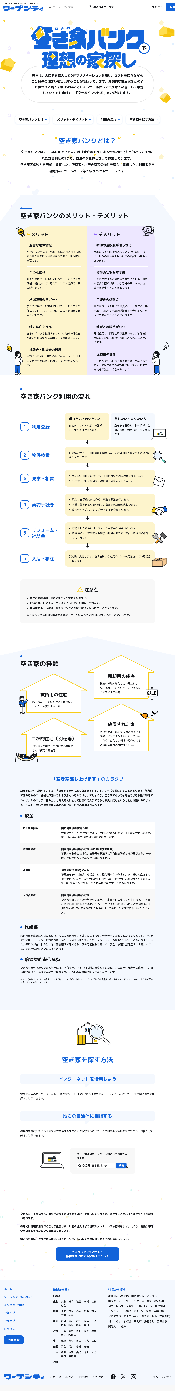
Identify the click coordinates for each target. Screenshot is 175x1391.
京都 (78, 1331)
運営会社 (98, 1376)
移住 (128, 1301)
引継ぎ (127, 1321)
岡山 (78, 1340)
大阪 (86, 1331)
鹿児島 (72, 1355)
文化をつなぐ (131, 1316)
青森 (63, 1302)
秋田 (78, 1302)
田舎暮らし (137, 1296)
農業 (149, 1301)
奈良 (63, 1334)
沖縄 (55, 1361)
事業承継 (159, 1311)
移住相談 (160, 1306)
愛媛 (78, 1346)
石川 (78, 1321)
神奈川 (72, 1315)
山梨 (94, 1321)
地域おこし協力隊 (118, 1296)
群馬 (86, 1311)
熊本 (86, 1352)
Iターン (148, 1306)
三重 (63, 1331)
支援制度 (164, 1316)
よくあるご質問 (14, 1305)
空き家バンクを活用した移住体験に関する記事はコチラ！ (87, 1255)
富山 (71, 1321)
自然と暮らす (116, 1306)
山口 (94, 1340)
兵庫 (94, 1331)
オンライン (114, 1311)
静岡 (78, 1325)
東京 (94, 1311)
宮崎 (63, 1355)
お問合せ (9, 1321)
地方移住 (159, 1301)
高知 (86, 1346)
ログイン (156, 7)
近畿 (55, 1331)
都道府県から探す (101, 7)
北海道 (57, 1296)
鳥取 (63, 1340)
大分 (94, 1352)
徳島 (63, 1346)
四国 (55, 1346)
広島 (86, 1340)
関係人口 (113, 1327)
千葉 (63, 1315)
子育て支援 (114, 1316)
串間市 (138, 1321)
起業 (123, 1327)
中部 (55, 1321)
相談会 (127, 1311)
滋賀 (71, 1331)
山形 (94, 1302)
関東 (55, 1311)
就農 (148, 1311)
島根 (71, 1340)
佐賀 (71, 1352)
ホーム (8, 1289)
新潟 (63, 1321)
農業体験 (162, 1321)
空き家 (145, 1316)
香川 (71, 1346)
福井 (86, 1321)
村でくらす (114, 1321)
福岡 (63, 1352)
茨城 (71, 1311)
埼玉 (63, 1311)
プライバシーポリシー (62, 1376)
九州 (55, 1352)
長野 (63, 1325)
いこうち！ (153, 1296)
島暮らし (149, 1321)
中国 (55, 1340)
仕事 (139, 1306)
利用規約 (84, 1376)
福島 (63, 1306)
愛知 (86, 1325)
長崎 (78, 1352)
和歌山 (72, 1334)
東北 (55, 1302)
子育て (130, 1306)
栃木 (78, 1311)
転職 (154, 1316)
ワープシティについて (18, 1297)
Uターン (138, 1311)
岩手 (71, 1302)
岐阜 (71, 1325)
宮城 (86, 1302)
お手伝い (139, 1301)
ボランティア (115, 1301)
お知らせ (9, 1313)
